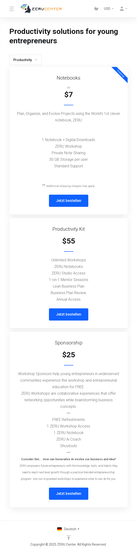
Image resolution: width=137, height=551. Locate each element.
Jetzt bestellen (68, 200)
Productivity (25, 60)
